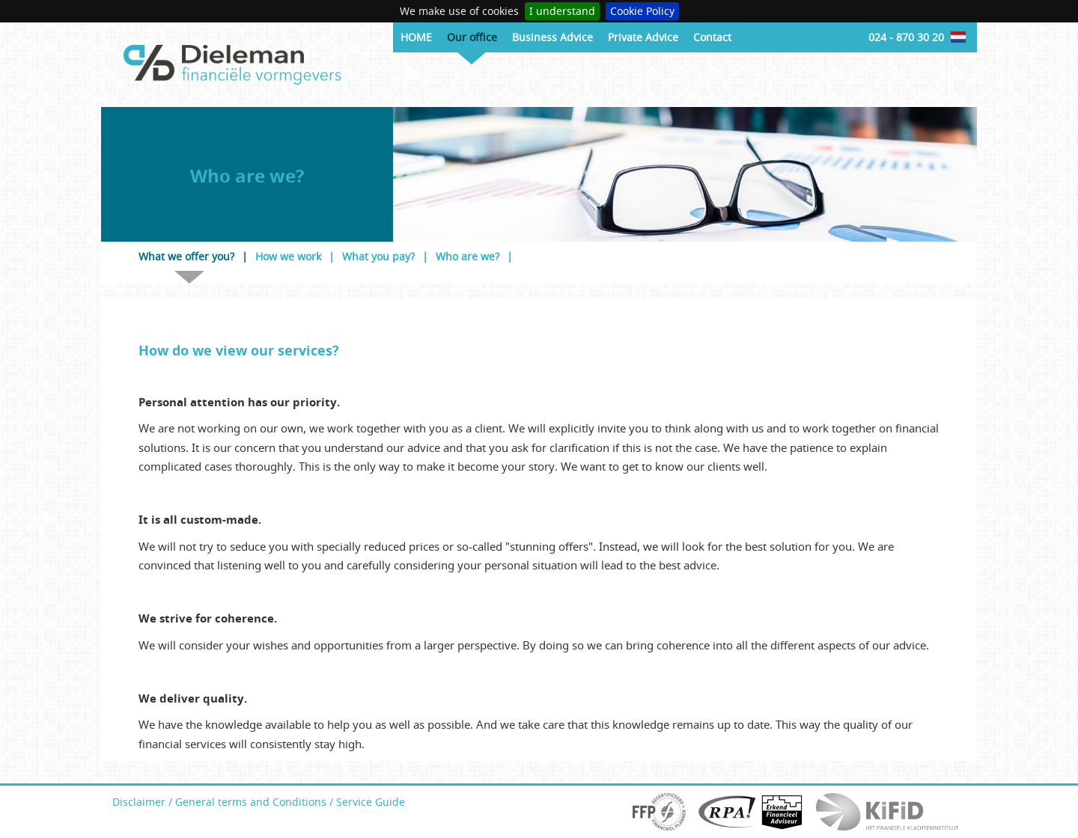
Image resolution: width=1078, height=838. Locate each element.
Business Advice (552, 37)
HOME (416, 37)
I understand (562, 11)
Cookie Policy (642, 11)
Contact (712, 37)
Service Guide (370, 802)
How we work (288, 256)
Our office (472, 37)
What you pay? (378, 256)
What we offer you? (186, 256)
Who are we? (467, 256)
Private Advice (643, 37)
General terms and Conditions (250, 802)
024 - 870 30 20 (906, 37)
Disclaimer (138, 802)
